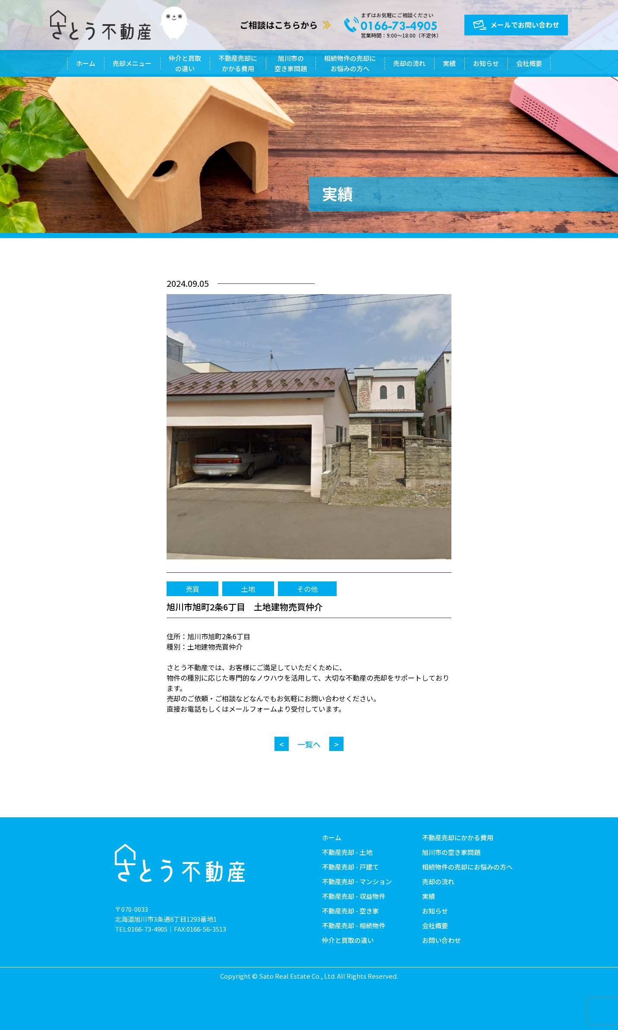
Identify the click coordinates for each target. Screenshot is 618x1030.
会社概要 (529, 63)
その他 (307, 589)
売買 (192, 589)
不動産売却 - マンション (357, 881)
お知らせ (486, 63)
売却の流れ (409, 63)
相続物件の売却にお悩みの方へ (350, 63)
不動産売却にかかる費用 (237, 63)
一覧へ (309, 744)
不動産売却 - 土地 (347, 852)
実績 (449, 63)
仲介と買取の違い (185, 63)
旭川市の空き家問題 (290, 63)
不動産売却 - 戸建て (350, 866)
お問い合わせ (441, 940)
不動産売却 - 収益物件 (353, 896)
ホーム (85, 63)
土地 (248, 589)
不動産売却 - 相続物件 (353, 925)
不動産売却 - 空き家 (350, 910)
